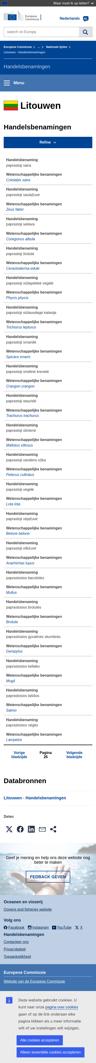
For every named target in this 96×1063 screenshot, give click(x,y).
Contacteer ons (16, 942)
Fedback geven (48, 877)
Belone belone (18, 533)
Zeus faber (15, 209)
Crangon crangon (20, 386)
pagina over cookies (61, 1007)
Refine (45, 142)
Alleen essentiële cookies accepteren (50, 1052)
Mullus (11, 592)
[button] (9, 829)
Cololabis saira (18, 180)
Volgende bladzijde (74, 755)
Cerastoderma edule (23, 268)
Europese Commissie (18, 47)
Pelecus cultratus (20, 475)
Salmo (11, 710)
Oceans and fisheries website (28, 909)
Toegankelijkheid (17, 957)
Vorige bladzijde (19, 755)
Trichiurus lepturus (21, 327)
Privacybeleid (15, 949)
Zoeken (85, 32)
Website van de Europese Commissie (34, 981)
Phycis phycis (17, 298)
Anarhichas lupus (20, 563)
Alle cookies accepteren (39, 1040)
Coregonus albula (20, 239)
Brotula (12, 622)
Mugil (10, 681)
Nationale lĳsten (56, 47)
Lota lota (13, 504)
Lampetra (14, 740)
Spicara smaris (18, 357)
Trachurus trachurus (22, 416)
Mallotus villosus (19, 445)
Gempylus (14, 651)
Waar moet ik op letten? (73, 3)
